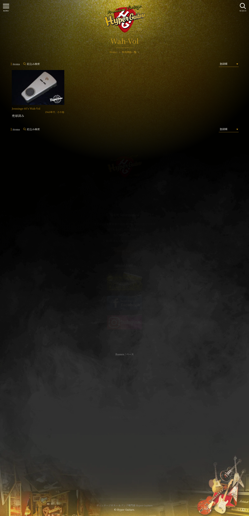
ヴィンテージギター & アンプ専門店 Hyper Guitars (124, 505)
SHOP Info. (124, 251)
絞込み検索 (33, 64)
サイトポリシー (124, 412)
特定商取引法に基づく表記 (124, 417)
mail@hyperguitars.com (129, 241)
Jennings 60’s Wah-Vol (26, 108)
